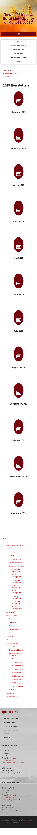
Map (7, 640)
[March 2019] (18, 171)
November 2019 (18, 476)
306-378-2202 (11, 758)
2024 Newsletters (17, 669)
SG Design (26, 822)
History (8, 542)
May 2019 (18, 257)
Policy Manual (10, 693)
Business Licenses (14, 629)
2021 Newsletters (17, 679)
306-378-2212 (11, 795)
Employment (10, 636)
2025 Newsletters (17, 666)
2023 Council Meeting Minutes (17, 586)
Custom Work (13, 647)
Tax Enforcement (17, 559)
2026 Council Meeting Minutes (17, 570)
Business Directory (11, 718)
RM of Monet (18, 54)
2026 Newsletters (17, 662)
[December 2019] (18, 499)
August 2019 (18, 367)
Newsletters (9, 76)
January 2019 (18, 112)
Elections (12, 552)
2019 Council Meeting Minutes (17, 608)
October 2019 (18, 440)
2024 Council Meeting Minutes (17, 581)
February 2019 (18, 148)
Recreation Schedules (18, 46)
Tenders (8, 633)
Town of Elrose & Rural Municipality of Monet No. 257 (18, 18)
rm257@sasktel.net (13, 800)
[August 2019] (18, 354)
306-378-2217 (9, 797)
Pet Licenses (13, 626)
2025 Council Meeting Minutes (17, 576)
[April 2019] (18, 208)
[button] (18, 34)
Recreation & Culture (18, 58)
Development (13, 622)
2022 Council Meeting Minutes (17, 592)
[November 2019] (18, 463)
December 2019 (18, 513)
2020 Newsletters (17, 683)
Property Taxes (13, 556)
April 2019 (18, 221)
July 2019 (18, 330)
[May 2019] (18, 244)
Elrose (12, 71)
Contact (7, 738)
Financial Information (15, 563)
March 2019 (18, 185)
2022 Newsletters (17, 676)
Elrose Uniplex (9, 722)
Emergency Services (11, 730)
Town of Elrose (18, 50)
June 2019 (18, 294)
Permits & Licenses (11, 615)
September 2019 (18, 403)
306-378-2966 (9, 760)
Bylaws (11, 549)
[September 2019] (18, 390)
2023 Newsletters (17, 673)
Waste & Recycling (10, 726)
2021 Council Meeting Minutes (17, 597)
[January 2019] (18, 98)
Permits (11, 619)
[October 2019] (18, 426)
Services (18, 62)
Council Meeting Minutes (16, 566)
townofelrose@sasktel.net (15, 763)
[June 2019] (18, 281)
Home (18, 42)
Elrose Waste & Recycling (16, 650)
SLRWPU (6, 734)
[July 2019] (18, 317)
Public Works (13, 690)
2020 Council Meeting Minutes (17, 602)
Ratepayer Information (12, 73)
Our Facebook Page (12, 697)
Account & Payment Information (15, 654)
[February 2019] (18, 135)
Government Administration (14, 545)
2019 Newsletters (18, 686)
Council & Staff (10, 612)
